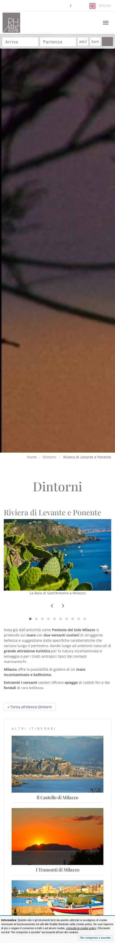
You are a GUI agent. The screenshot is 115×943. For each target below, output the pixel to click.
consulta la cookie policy (81, 928)
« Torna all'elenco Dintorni (30, 706)
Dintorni (49, 457)
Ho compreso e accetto (95, 937)
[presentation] (52, 605)
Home (32, 457)
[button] (30, 618)
